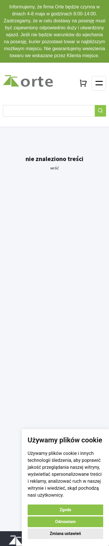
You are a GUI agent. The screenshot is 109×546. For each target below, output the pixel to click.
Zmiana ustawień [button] (65, 533)
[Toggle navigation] (99, 83)
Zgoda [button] (65, 509)
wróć (54, 168)
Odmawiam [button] (65, 521)
